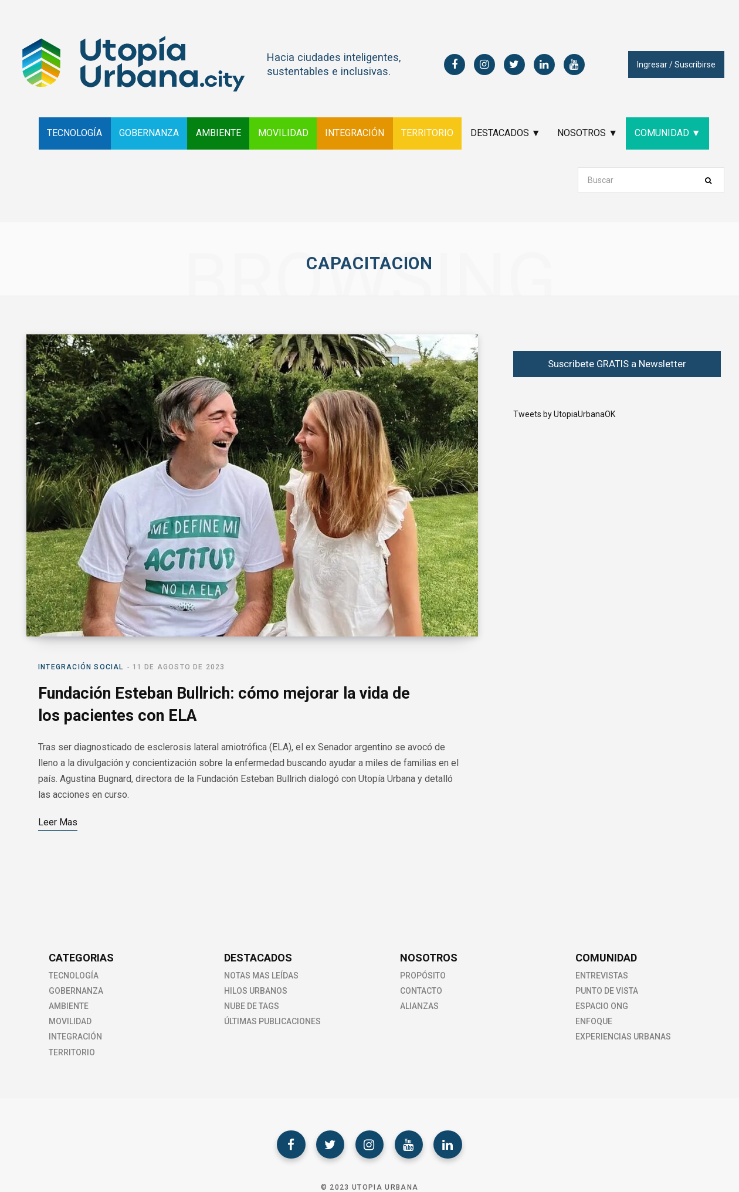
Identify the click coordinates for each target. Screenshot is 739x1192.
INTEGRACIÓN (354, 132)
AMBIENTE (214, 132)
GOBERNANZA (143, 132)
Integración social (81, 669)
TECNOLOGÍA (66, 132)
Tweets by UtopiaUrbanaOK (564, 414)
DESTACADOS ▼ (509, 132)
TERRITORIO (429, 132)
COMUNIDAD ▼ (675, 132)
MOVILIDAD (281, 132)
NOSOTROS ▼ (593, 132)
